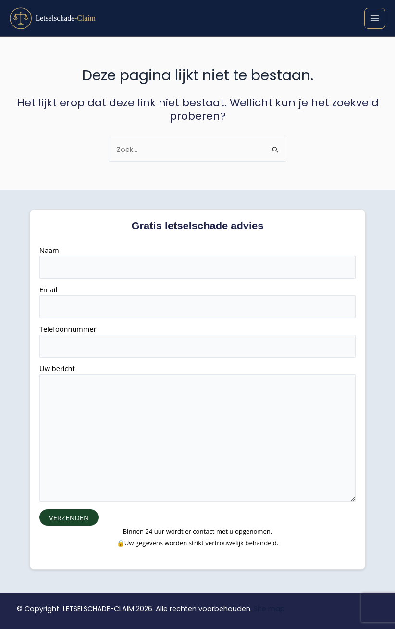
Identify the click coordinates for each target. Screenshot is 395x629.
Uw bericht (197, 434)
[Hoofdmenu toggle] (374, 18)
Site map (269, 609)
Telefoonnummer (197, 341)
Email (197, 301)
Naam (197, 262)
